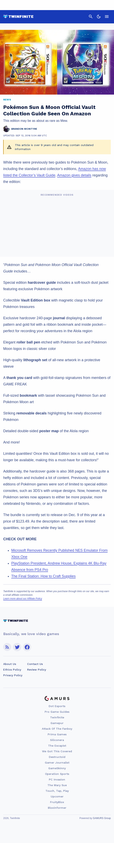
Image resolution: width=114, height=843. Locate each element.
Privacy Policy (12, 675)
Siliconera (57, 740)
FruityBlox (57, 802)
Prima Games (57, 734)
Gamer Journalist (57, 762)
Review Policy (36, 669)
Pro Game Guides (57, 711)
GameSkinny (57, 768)
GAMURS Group (102, 818)
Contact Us (35, 664)
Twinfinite (57, 717)
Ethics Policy (12, 669)
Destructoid (57, 756)
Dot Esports (57, 706)
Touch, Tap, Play (57, 790)
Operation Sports (57, 773)
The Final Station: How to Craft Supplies (43, 576)
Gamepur (57, 723)
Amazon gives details (74, 175)
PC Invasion (57, 779)
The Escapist (57, 745)
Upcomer (57, 796)
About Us (9, 664)
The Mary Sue (57, 785)
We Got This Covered (57, 751)
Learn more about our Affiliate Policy (22, 598)
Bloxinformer (57, 807)
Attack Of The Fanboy (57, 728)
